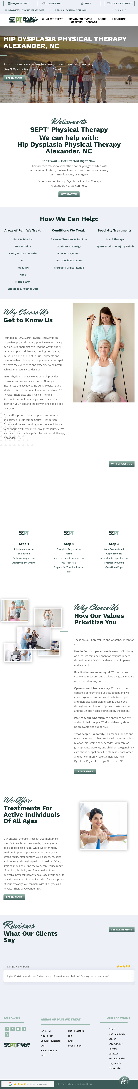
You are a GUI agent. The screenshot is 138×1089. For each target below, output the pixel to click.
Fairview (113, 1048)
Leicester (113, 1053)
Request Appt (20, 3)
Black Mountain (117, 1033)
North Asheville (117, 1058)
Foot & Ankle (74, 1045)
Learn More (14, 78)
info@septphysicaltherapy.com (26, 10)
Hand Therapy (115, 239)
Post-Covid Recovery (69, 260)
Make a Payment (121, 3)
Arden (112, 1029)
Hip (70, 1035)
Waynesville (115, 1063)
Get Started (69, 194)
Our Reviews (53, 3)
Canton (112, 1038)
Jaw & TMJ (46, 1030)
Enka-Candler (116, 1043)
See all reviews (121, 929)
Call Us (122, 10)
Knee (71, 1040)
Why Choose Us (121, 464)
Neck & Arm (47, 1035)
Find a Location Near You (72, 10)
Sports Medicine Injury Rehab (115, 246)
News (87, 3)
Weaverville (115, 1068)
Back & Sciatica (76, 1030)
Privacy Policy (66, 1084)
